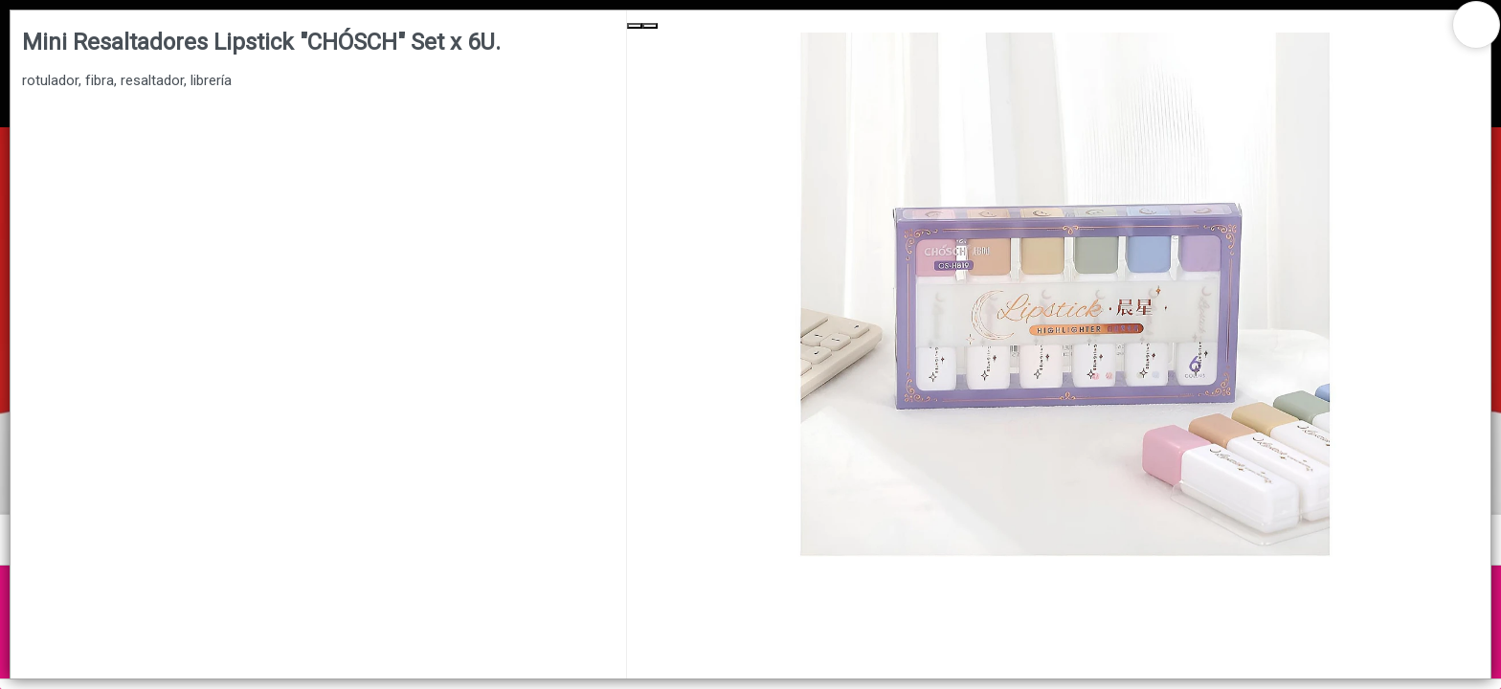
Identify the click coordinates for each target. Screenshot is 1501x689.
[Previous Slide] (634, 26)
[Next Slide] (650, 26)
